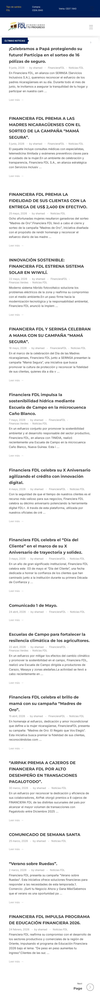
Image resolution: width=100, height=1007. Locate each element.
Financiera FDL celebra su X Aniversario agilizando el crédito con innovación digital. (49, 476)
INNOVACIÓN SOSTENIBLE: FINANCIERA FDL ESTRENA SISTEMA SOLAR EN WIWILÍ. (46, 266)
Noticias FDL (76, 67)
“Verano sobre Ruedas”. (33, 863)
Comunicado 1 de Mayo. (33, 605)
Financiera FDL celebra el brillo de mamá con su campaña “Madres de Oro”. (45, 703)
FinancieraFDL (56, 67)
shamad (38, 67)
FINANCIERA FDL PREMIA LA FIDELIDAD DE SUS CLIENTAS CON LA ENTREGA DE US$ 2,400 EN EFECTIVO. (48, 200)
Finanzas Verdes (18, 282)
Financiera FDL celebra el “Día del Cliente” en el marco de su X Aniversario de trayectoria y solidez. (45, 546)
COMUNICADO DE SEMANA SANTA (44, 834)
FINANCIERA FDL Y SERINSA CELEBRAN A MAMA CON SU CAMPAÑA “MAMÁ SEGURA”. (50, 335)
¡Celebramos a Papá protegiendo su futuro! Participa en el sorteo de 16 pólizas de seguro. (45, 55)
